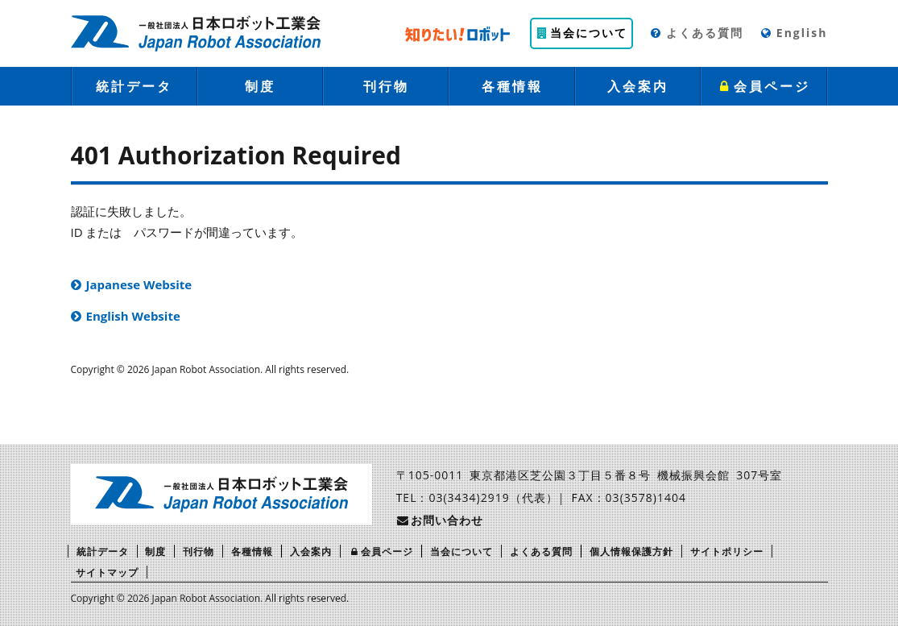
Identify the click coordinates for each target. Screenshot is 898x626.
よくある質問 (696, 32)
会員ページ (764, 86)
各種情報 (512, 86)
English (793, 32)
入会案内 (637, 86)
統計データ (134, 86)
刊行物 (386, 86)
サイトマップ (107, 572)
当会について (581, 32)
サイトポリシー (727, 551)
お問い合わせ (439, 520)
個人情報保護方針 (631, 551)
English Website (133, 316)
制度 (260, 86)
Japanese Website (139, 284)
